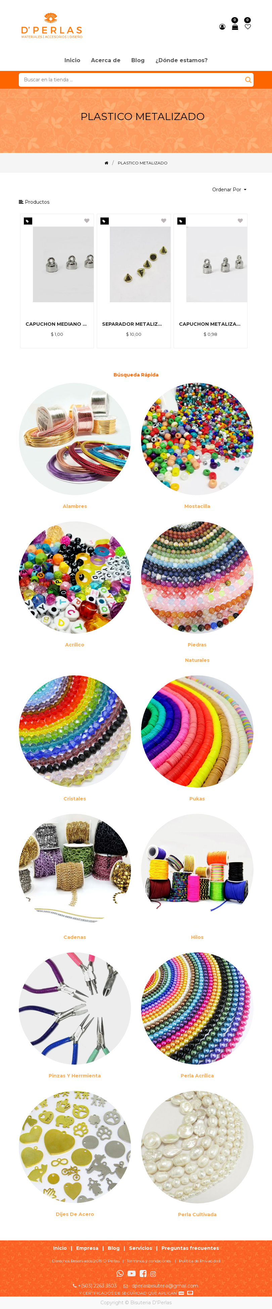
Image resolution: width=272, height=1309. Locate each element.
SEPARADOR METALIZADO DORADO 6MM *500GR (134, 324)
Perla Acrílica (197, 1076)
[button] (229, 190)
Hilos (197, 937)
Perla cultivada (197, 1215)
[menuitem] (72, 61)
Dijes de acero (75, 1214)
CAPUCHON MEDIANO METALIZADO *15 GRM (57, 324)
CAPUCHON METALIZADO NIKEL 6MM (210, 324)
